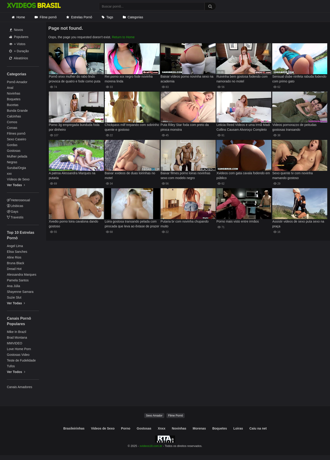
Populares (18, 37)
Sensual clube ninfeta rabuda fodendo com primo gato (299, 79)
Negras (12, 162)
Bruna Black (15, 263)
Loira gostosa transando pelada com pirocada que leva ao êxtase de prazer (132, 224)
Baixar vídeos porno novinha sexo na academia (187, 79)
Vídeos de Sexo (18, 179)
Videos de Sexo (103, 428)
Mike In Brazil (16, 332)
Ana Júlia (13, 286)
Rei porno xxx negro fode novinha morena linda (129, 79)
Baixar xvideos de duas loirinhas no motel (130, 175)
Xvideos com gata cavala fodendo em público (243, 175)
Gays (12, 211)
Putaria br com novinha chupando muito (185, 224)
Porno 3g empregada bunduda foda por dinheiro (74, 127)
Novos (16, 30)
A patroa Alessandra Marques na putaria (72, 175)
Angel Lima (15, 246)
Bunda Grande (17, 110)
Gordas (12, 145)
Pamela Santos (18, 280)
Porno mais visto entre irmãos (237, 221)
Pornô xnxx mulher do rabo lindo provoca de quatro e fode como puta (74, 79)
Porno (125, 428)
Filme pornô (48, 17)
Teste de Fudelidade (21, 360)
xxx (9, 173)
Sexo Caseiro (16, 139)
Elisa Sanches (17, 251)
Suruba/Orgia (16, 168)
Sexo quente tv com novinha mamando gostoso (292, 175)
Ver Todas (16, 185)
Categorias (135, 17)
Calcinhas (14, 116)
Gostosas (13, 150)
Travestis (15, 217)
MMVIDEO (14, 343)
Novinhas (13, 93)
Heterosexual (18, 200)
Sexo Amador (154, 415)
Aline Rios (14, 257)
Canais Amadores (19, 387)
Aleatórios (18, 58)
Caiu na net (258, 428)
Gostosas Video (18, 355)
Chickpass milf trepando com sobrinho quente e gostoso (132, 127)
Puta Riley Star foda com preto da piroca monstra (185, 127)
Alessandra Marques (21, 274)
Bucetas (13, 105)
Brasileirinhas (74, 428)
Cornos (12, 122)
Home (20, 17)
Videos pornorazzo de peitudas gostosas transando (294, 127)
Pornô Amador (17, 82)
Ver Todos (16, 372)
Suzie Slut (14, 297)
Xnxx (161, 428)
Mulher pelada (17, 156)
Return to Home (123, 37)
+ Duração (19, 51)
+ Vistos (17, 44)
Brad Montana (17, 337)
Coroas (12, 128)
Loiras (238, 428)
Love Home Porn (19, 349)
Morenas (199, 428)
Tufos (11, 366)
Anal (10, 88)
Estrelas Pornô (81, 17)
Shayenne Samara (20, 292)
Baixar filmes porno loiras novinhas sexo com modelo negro (185, 175)
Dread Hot (14, 269)
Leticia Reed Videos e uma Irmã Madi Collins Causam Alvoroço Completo (243, 127)
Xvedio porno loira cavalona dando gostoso (73, 224)
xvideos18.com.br (151, 446)
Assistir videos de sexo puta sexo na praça (298, 224)
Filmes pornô (16, 133)
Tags (109, 17)
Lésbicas (15, 206)
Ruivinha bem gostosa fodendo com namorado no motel (241, 79)
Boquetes (13, 99)
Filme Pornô (175, 415)
